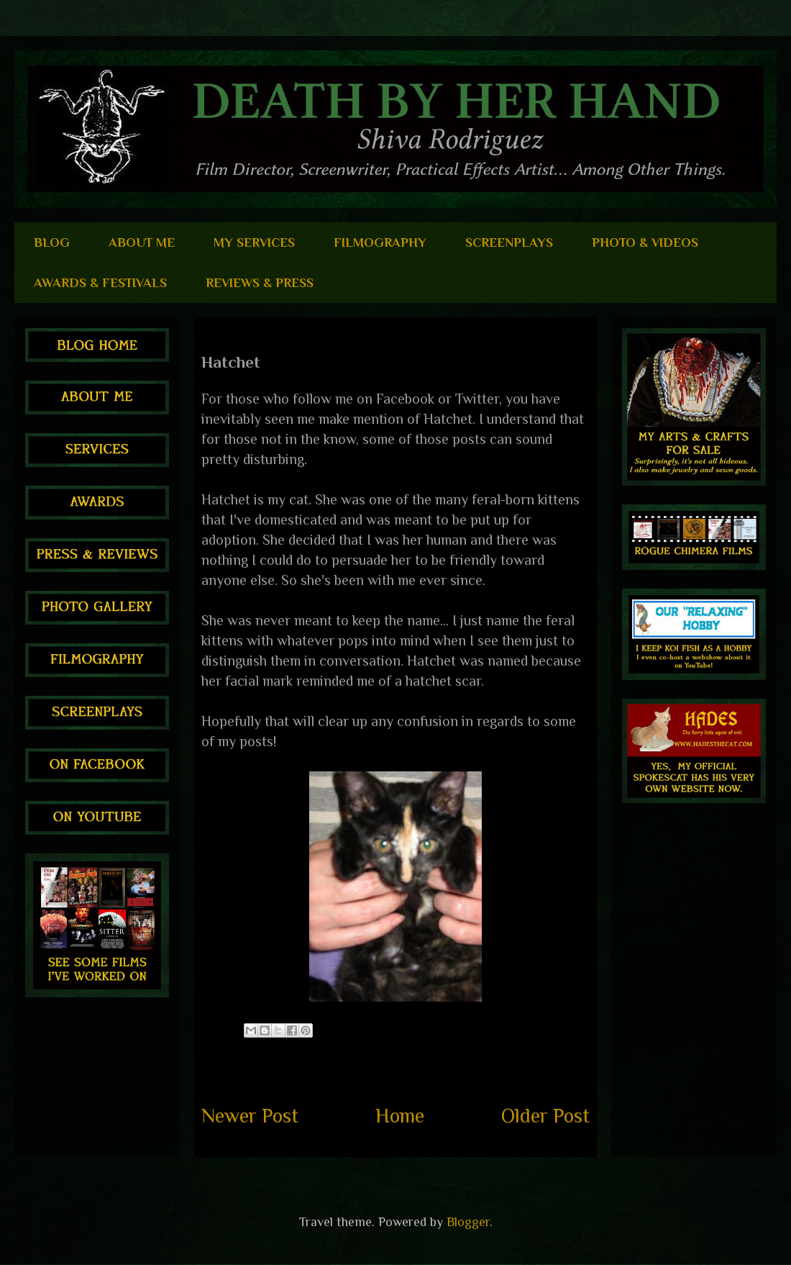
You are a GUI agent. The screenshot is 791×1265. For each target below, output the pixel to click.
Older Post (545, 1116)
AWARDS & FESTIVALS (100, 283)
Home (399, 1116)
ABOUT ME (142, 242)
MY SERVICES (254, 242)
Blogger (468, 1222)
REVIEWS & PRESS (260, 283)
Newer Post (249, 1116)
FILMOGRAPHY (380, 242)
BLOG (52, 242)
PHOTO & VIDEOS (645, 242)
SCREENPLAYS (509, 242)
